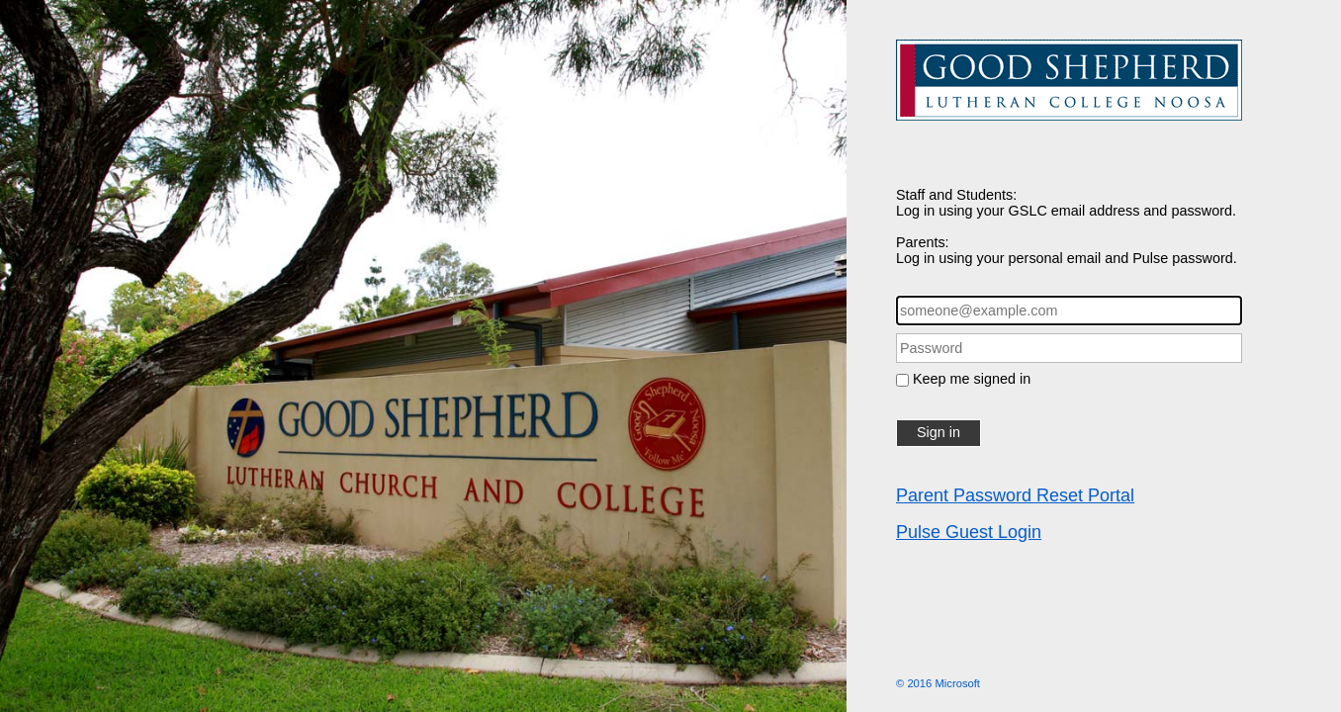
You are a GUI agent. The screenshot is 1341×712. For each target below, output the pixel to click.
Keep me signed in (971, 379)
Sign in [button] (938, 432)
